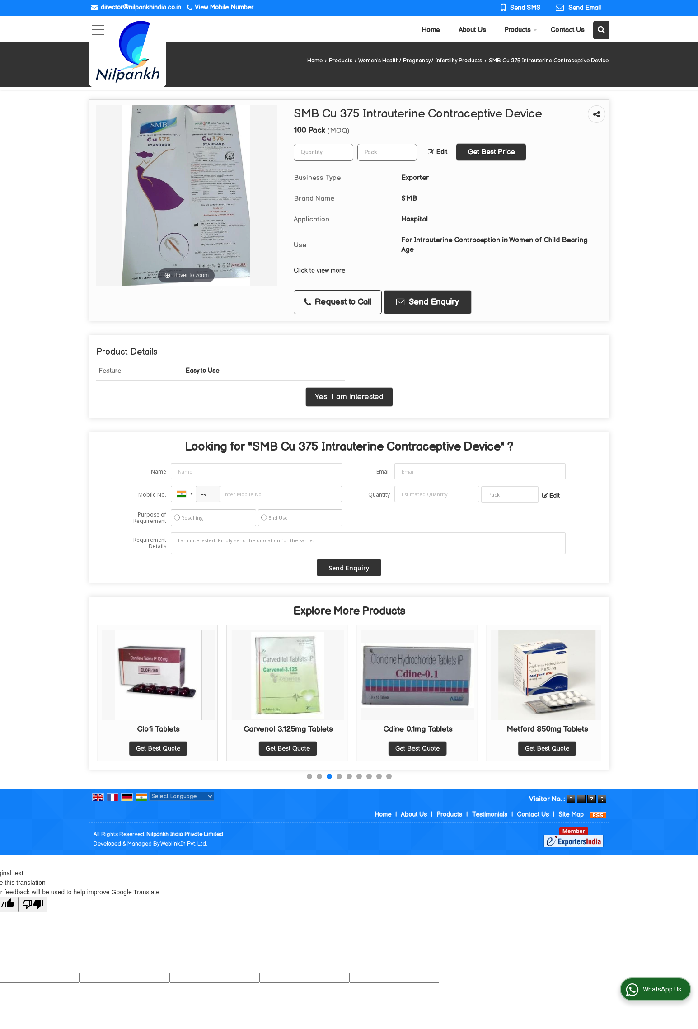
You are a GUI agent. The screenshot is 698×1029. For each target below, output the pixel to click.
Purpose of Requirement (149, 518)
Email (383, 471)
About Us (472, 30)
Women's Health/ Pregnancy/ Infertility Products (420, 60)
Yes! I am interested (349, 396)
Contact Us (567, 30)
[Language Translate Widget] (181, 796)
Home (431, 30)
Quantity (379, 494)
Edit (437, 152)
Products (520, 30)
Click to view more (319, 270)
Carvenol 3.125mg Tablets (417, 729)
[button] (224, 7)
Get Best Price (491, 152)
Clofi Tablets (288, 729)
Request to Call (337, 302)
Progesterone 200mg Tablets (158, 729)
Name (158, 471)
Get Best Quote (158, 748)
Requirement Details (149, 543)
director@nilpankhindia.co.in (141, 7)
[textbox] (387, 152)
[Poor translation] (33, 904)
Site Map (571, 814)
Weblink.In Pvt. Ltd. (183, 844)
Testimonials (489, 814)
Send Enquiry (427, 302)
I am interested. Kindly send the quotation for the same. (368, 543)
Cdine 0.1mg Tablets (547, 729)
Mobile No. (152, 494)
